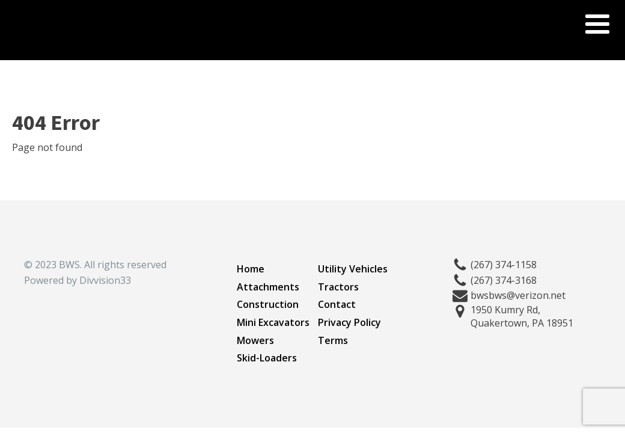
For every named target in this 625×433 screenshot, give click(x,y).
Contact (337, 304)
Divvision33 (105, 280)
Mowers (255, 340)
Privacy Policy (349, 322)
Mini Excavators (273, 322)
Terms (333, 340)
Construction (268, 304)
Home (250, 268)
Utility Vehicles (353, 268)
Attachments (268, 286)
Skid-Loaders (267, 357)
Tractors (338, 286)
